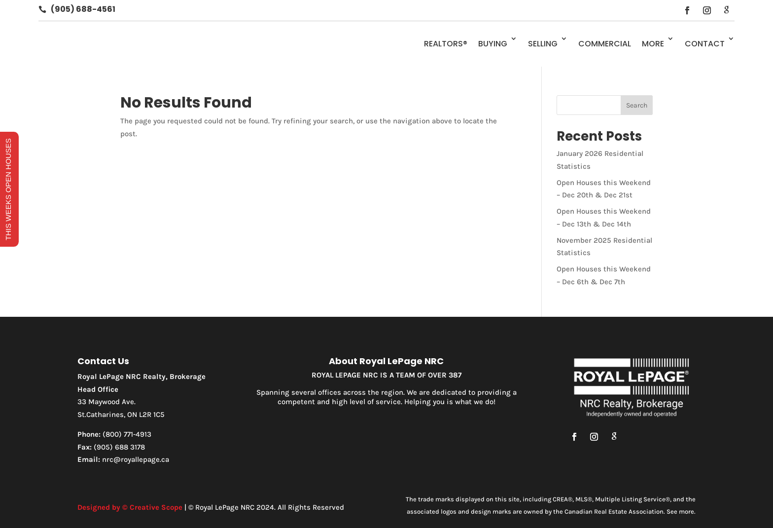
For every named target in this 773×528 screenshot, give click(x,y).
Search (636, 105)
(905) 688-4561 (83, 9)
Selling (543, 43)
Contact (705, 43)
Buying (492, 43)
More (653, 43)
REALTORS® (445, 43)
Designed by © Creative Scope (129, 507)
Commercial (604, 43)
